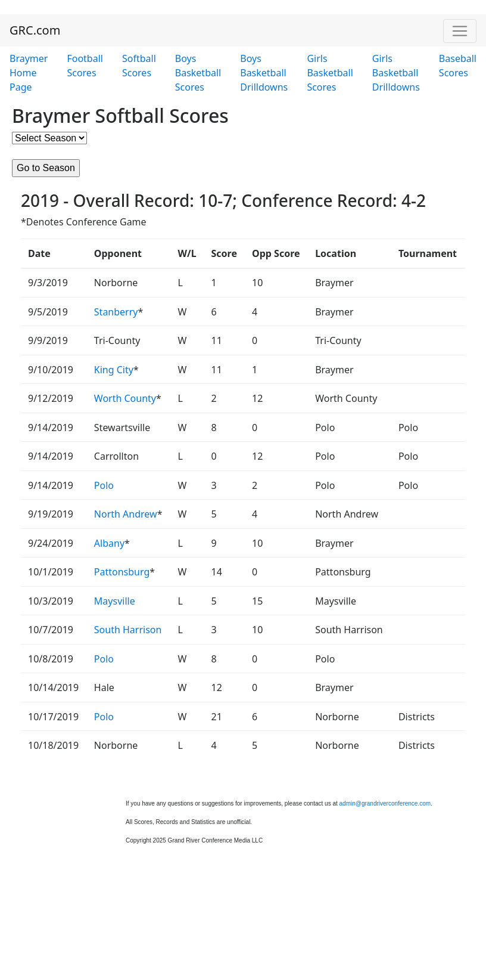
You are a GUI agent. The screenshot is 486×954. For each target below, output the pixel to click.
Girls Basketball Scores (330, 73)
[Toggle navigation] (459, 31)
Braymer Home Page (29, 73)
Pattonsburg (121, 571)
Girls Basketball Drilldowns (396, 73)
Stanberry (116, 311)
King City (113, 369)
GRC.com (35, 30)
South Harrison (128, 629)
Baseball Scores (457, 65)
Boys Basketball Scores (198, 73)
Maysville (114, 601)
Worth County (125, 398)
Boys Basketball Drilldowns (264, 73)
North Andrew (125, 514)
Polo (104, 485)
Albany (109, 543)
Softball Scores (139, 65)
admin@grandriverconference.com (385, 803)
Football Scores (85, 65)
